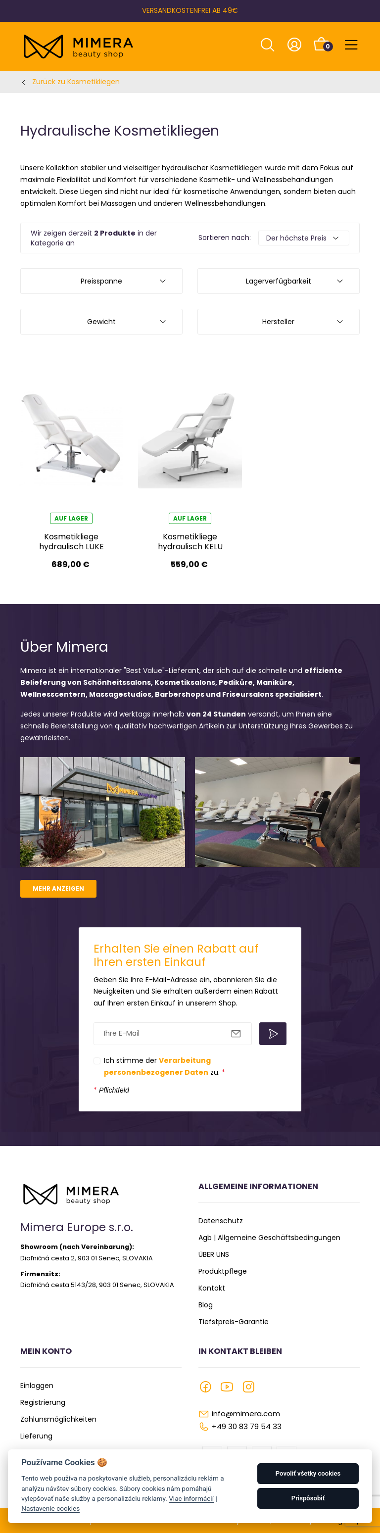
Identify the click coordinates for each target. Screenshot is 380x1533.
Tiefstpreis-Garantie (233, 1322)
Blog (205, 1305)
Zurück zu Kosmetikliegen (76, 81)
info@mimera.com (246, 1413)
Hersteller (278, 322)
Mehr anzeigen (58, 888)
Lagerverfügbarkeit (278, 281)
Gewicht (101, 322)
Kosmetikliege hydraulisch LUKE (71, 541)
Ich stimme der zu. (164, 1066)
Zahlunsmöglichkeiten (58, 1419)
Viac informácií (191, 1498)
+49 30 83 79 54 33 (247, 1426)
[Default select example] (303, 238)
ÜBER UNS (213, 1254)
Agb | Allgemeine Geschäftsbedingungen (269, 1238)
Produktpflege (222, 1271)
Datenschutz (220, 1221)
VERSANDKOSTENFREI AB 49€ (190, 10)
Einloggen (36, 1385)
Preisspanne (101, 281)
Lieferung (36, 1436)
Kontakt (211, 1288)
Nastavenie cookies (50, 1508)
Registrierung (42, 1402)
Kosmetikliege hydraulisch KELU (190, 541)
